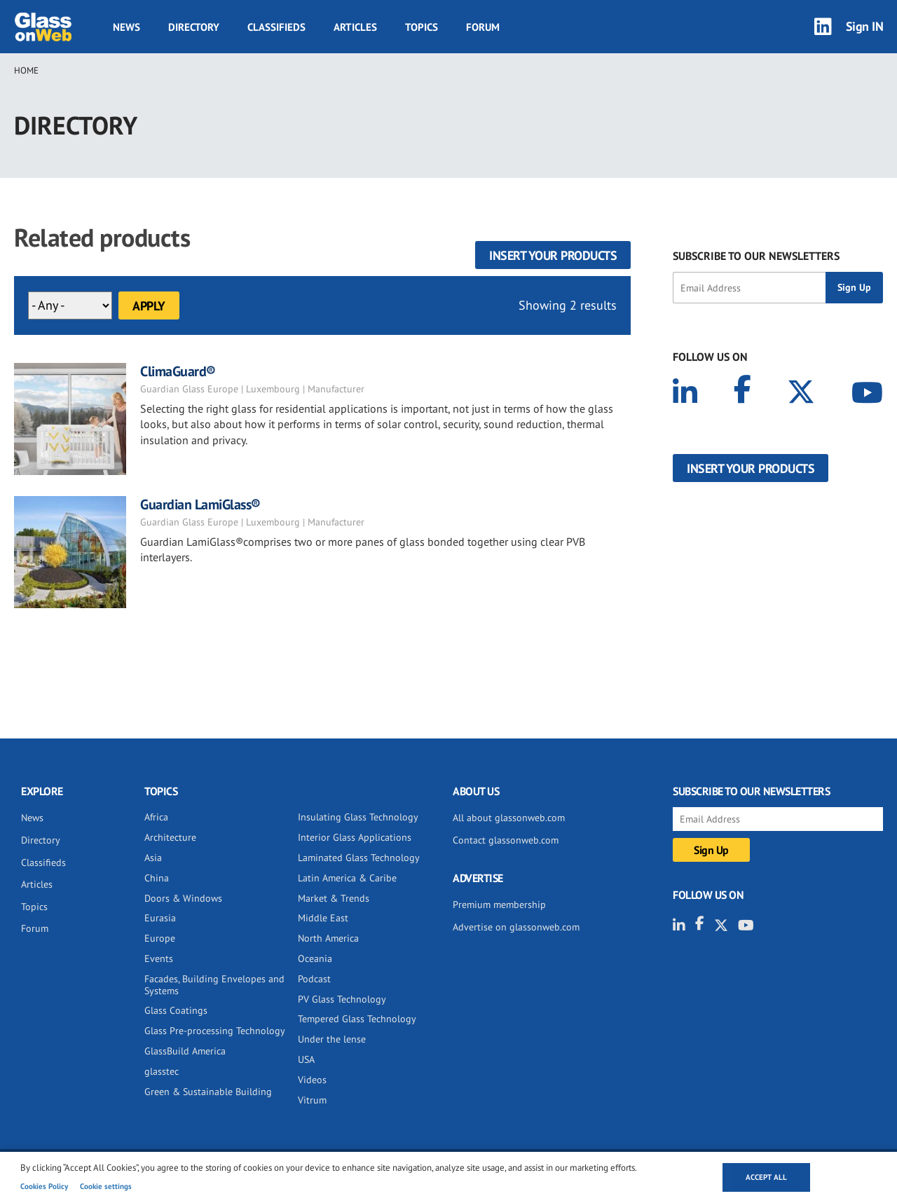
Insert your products (553, 255)
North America (328, 938)
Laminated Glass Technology (359, 857)
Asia (153, 857)
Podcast (314, 978)
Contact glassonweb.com (506, 840)
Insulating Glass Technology (358, 817)
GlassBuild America (185, 1051)
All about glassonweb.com (509, 817)
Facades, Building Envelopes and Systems (214, 984)
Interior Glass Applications (354, 837)
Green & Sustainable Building (208, 1091)
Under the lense (332, 1039)
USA (306, 1059)
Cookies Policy (44, 1186)
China (156, 878)
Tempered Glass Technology (357, 1018)
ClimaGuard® (178, 371)
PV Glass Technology (342, 999)
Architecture (170, 837)
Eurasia (160, 918)
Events (158, 958)
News (126, 27)
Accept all (766, 1177)
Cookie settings (106, 1186)
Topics (421, 27)
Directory (193, 27)
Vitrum (312, 1100)
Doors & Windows (183, 898)
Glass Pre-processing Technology (214, 1030)
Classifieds (276, 27)
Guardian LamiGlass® (200, 504)
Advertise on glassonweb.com (516, 927)
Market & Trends (333, 898)
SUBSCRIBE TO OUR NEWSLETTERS (756, 256)
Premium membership (499, 904)
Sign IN (865, 26)
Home (26, 70)
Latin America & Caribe (347, 878)
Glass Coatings (175, 1010)
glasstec (161, 1071)
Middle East (323, 918)
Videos (312, 1079)
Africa (156, 817)
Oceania (315, 958)
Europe (159, 938)
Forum (483, 27)
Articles (355, 27)
